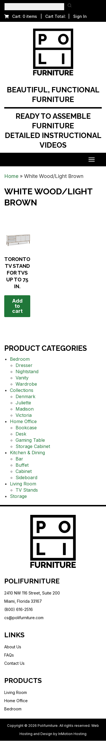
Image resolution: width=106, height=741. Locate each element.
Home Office (23, 421)
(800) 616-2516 (18, 609)
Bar (19, 459)
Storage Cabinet (33, 446)
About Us (12, 646)
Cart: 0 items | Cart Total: (35, 16)
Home (11, 176)
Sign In (80, 16)
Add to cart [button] (17, 306)
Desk (21, 434)
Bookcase (26, 427)
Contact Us (14, 663)
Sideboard (26, 477)
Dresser (24, 365)
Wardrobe (26, 384)
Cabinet (24, 471)
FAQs (9, 655)
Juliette (23, 402)
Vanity (22, 378)
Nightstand (27, 371)
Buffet (22, 465)
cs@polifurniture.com (24, 617)
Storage (18, 496)
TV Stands (27, 490)
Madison (25, 409)
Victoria (24, 415)
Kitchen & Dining (27, 452)
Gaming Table (30, 440)
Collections (21, 390)
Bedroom (20, 359)
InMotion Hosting (72, 734)
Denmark (25, 396)
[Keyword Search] (34, 6)
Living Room (23, 484)
